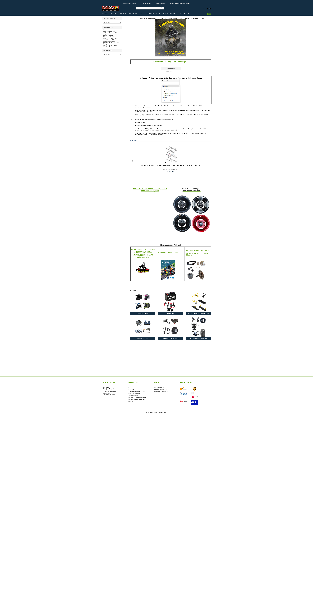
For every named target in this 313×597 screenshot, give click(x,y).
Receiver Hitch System (150, 191)
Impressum (131, 389)
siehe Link (154, 107)
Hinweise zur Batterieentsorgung (136, 397)
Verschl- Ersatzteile (187, 13)
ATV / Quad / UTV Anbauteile (168, 13)
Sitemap (130, 401)
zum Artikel (171, 172)
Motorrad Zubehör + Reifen (110, 45)
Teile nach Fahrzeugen (109, 13)
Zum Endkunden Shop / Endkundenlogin (169, 62)
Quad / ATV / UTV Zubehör (148, 13)
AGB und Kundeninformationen (136, 391)
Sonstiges (105, 44)
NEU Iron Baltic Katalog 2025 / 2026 (168, 252)
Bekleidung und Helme (109, 41)
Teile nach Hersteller (108, 39)
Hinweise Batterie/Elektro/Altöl (136, 399)
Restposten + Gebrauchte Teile (111, 42)
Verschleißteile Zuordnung (161, 389)
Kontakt (130, 387)
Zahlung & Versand (133, 395)
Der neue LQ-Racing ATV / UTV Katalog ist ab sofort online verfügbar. (143, 250)
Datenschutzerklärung (134, 393)
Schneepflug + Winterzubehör (110, 38)
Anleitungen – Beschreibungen (162, 391)
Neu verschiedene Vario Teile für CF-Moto (197, 250)
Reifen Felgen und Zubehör (128, 13)
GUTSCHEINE (106, 46)
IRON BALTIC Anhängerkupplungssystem (150, 188)
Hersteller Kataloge (159, 387)
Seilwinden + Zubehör (108, 37)
